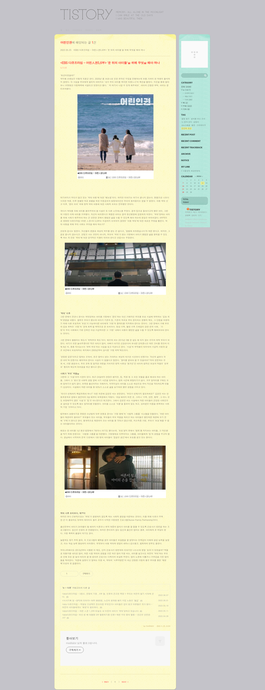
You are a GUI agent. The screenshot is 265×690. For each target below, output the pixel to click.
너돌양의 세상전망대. (192, 171)
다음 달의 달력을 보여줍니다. (202, 176)
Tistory (189, 226)
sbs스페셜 (186, 125)
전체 (186, 86)
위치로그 (89, 30)
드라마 (189, 93)
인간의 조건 (186, 128)
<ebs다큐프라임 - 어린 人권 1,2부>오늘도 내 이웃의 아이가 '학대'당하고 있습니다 (100, 610)
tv (63, 587)
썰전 (193, 125)
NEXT (124, 682)
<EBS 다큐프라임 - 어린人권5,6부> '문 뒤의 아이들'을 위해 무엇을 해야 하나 (109, 49)
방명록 (99, 30)
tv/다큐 (63, 67)
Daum (187, 222)
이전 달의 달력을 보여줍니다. (195, 176)
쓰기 (199, 215)
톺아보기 (112, 14)
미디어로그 (77, 30)
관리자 (194, 215)
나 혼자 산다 (187, 122)
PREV (106, 682)
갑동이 (196, 122)
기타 (186, 109)
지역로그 (188, 212)
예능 (188, 96)
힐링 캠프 (186, 119)
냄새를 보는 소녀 (198, 119)
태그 (67, 30)
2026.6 (199, 176)
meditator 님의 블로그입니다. (82, 643)
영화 (187, 106)
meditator (188, 219)
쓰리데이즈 (201, 125)
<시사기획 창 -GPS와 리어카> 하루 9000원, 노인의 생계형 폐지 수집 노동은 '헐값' (100, 600)
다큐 (69, 587)
